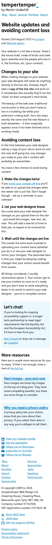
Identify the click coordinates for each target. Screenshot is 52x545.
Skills (31, 469)
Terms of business (12, 537)
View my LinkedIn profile (18, 439)
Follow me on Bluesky (16, 455)
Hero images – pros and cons (24, 378)
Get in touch (11, 339)
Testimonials (34, 477)
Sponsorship (8, 481)
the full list (16, 368)
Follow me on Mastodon (17, 447)
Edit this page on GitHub (18, 523)
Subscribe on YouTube (16, 451)
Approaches (34, 465)
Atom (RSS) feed (13, 515)
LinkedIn (13, 343)
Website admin (16, 43)
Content (40, 39)
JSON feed (9, 519)
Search (44, 15)
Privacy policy (9, 529)
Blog (4, 15)
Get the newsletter (14, 443)
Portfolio (34, 15)
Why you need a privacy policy (26, 408)
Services (22, 15)
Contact (6, 477)
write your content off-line (24, 184)
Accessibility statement (15, 533)
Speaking (32, 473)
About (13, 15)
